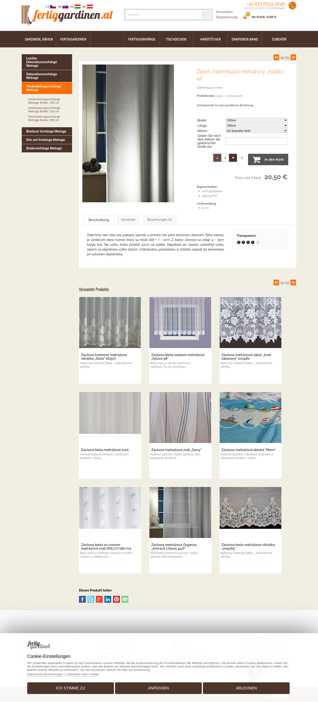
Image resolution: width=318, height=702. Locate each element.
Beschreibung (104, 220)
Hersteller (141, 220)
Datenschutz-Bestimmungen (50, 673)
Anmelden (224, 12)
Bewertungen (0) (180, 220)
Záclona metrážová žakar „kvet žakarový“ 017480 (246, 357)
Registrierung (226, 17)
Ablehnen (243, 687)
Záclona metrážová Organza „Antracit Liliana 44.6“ (174, 547)
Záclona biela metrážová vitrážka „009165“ (248, 547)
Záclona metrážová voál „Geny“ (176, 450)
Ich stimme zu (73, 687)
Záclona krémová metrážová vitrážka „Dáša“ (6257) (104, 357)
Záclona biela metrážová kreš (105, 450)
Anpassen (158, 687)
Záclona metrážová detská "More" (248, 450)
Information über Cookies (89, 673)
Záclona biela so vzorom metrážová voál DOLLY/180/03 (106, 547)
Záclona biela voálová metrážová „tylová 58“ (178, 357)
